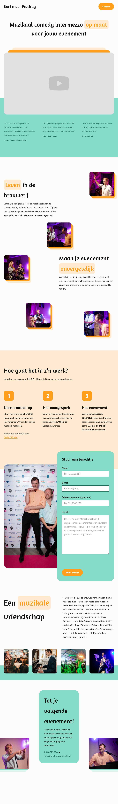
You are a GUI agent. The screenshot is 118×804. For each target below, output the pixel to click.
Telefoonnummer (76, 497)
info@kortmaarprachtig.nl (58, 756)
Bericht (65, 512)
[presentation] (79, 562)
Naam (65, 468)
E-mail (65, 482)
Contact (106, 6)
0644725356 (10, 437)
